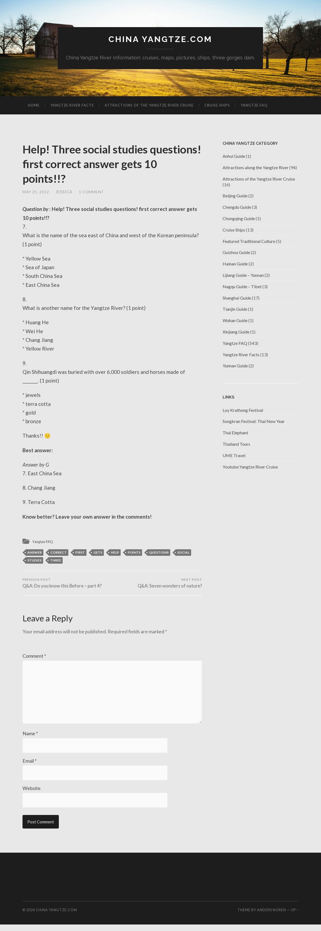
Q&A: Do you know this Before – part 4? (63, 584)
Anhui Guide (234, 156)
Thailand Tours (236, 444)
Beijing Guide (235, 196)
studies (34, 561)
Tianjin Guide (235, 309)
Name (30, 739)
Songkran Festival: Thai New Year (254, 421)
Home (34, 105)
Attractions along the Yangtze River (255, 167)
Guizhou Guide (236, 252)
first (80, 553)
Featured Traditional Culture (249, 241)
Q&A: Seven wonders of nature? (169, 584)
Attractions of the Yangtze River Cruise (149, 105)
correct (58, 553)
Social (183, 553)
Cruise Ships (217, 105)
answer (34, 553)
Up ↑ (294, 916)
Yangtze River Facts (72, 105)
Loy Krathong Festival (243, 410)
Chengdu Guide (237, 207)
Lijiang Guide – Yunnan (243, 275)
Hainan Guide (235, 264)
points (134, 553)
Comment (34, 656)
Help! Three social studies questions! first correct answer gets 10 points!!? (106, 164)
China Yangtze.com (160, 39)
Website (32, 794)
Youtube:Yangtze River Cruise (250, 467)
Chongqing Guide (239, 218)
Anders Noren (271, 916)
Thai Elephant (235, 432)
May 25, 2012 (36, 192)
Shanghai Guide (237, 298)
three (55, 561)
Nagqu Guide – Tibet (242, 286)
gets (98, 553)
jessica (64, 192)
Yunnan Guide (235, 366)
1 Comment (92, 192)
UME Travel (234, 455)
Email (30, 766)
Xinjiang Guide (236, 332)
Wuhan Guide (235, 320)
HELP (115, 553)
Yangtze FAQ (254, 105)
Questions (159, 553)
